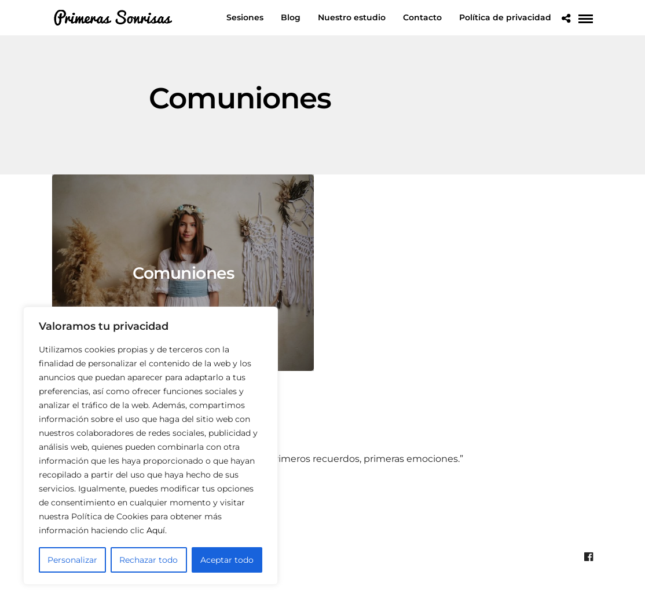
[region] (150, 446)
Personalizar (72, 560)
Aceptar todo (227, 560)
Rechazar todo (148, 560)
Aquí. (156, 530)
